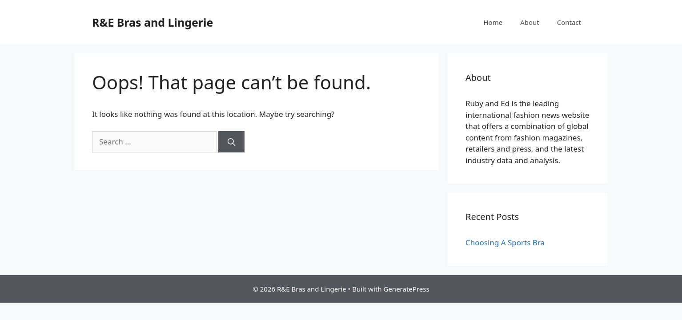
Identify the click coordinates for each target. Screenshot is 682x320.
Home (492, 22)
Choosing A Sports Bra (505, 242)
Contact (569, 22)
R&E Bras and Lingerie (152, 22)
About (529, 22)
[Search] (231, 141)
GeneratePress (406, 288)
